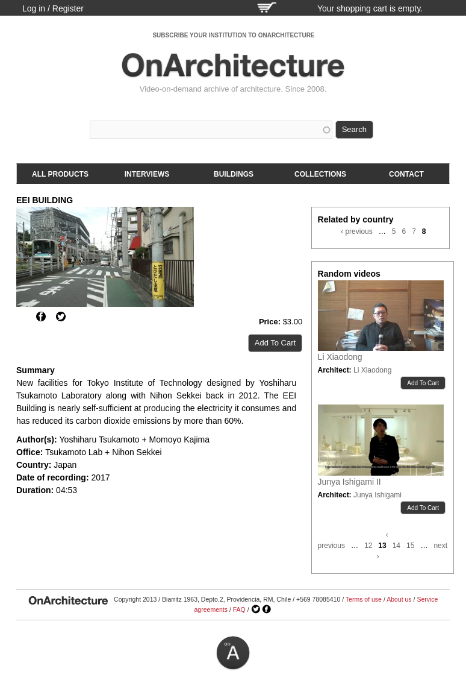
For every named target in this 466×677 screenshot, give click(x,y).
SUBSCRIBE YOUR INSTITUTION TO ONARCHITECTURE (233, 35)
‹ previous (357, 231)
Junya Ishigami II (349, 481)
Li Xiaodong (340, 357)
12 (368, 545)
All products (60, 174)
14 (396, 545)
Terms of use (364, 599)
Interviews (147, 174)
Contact (406, 174)
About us (399, 599)
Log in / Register (53, 8)
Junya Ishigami (377, 495)
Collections (320, 174)
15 (410, 545)
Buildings (233, 174)
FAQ (239, 609)
